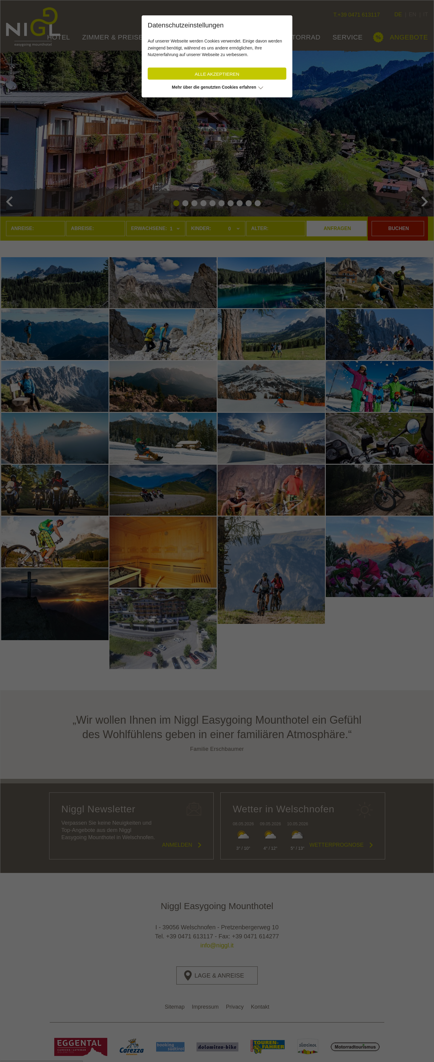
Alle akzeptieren (217, 74)
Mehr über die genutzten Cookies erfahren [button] (214, 87)
